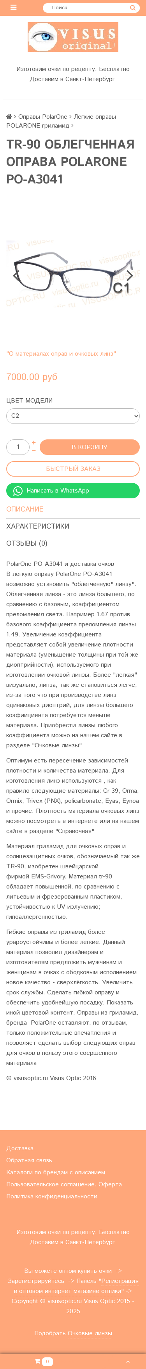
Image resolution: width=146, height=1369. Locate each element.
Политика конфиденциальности (51, 1196)
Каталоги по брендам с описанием (55, 1172)
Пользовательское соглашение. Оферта (64, 1184)
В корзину (89, 447)
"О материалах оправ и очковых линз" (61, 353)
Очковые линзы (90, 1333)
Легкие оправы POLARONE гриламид (61, 121)
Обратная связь (29, 1160)
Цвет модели (29, 400)
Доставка (19, 1148)
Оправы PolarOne (42, 116)
